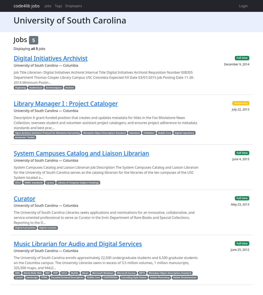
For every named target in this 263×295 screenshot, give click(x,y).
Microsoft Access (126, 273)
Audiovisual (35, 87)
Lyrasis (50, 182)
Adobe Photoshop (160, 277)
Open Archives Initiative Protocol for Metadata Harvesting (47, 132)
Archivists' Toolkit (25, 137)
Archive (70, 87)
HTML (44, 277)
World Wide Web (33, 273)
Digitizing (20, 87)
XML (17, 273)
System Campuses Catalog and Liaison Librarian (81, 153)
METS (142, 273)
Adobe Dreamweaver (185, 277)
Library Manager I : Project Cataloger (66, 103)
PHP (55, 273)
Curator (24, 198)
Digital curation (47, 227)
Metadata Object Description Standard (104, 132)
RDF (47, 273)
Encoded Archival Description (67, 277)
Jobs (48, 6)
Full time (242, 58)
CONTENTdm (111, 277)
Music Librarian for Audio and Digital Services (78, 244)
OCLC (18, 182)
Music (85, 273)
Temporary (241, 103)
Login (243, 6)
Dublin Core (164, 132)
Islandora (134, 132)
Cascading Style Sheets (133, 277)
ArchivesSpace (54, 87)
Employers (73, 6)
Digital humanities (25, 227)
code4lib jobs (27, 6)
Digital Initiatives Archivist (51, 58)
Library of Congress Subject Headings (78, 182)
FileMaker (149, 132)
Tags (58, 6)
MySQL (74, 273)
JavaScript (31, 277)
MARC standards (34, 182)
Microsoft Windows (102, 273)
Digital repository (184, 132)
